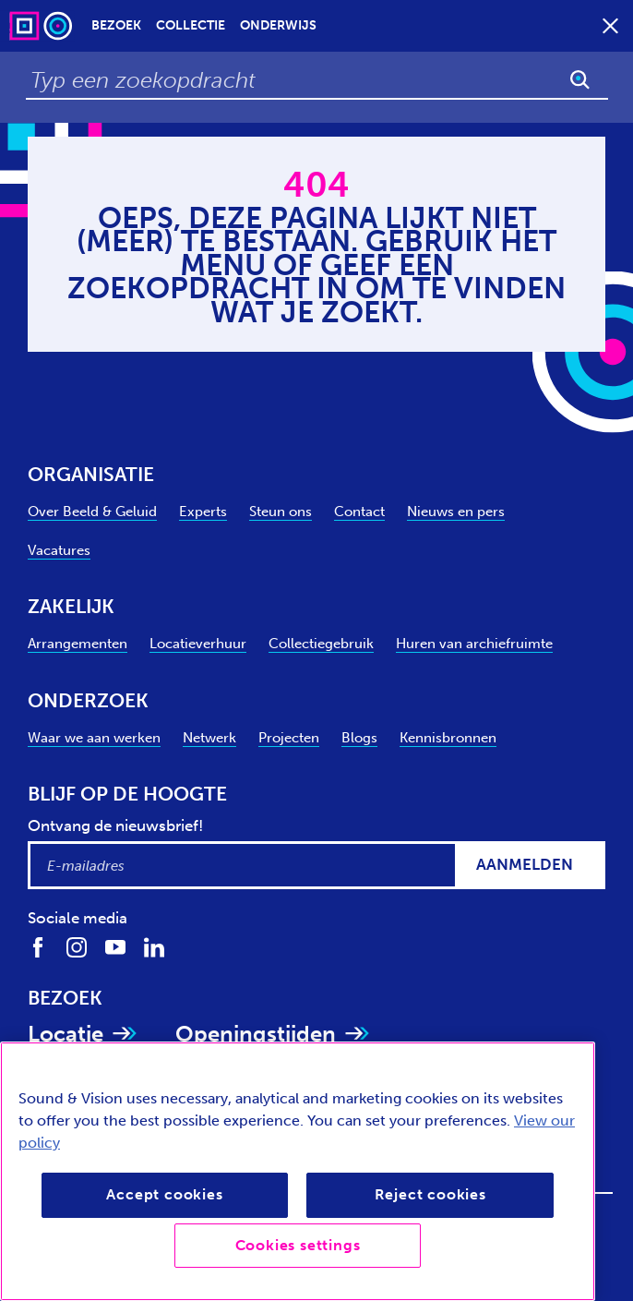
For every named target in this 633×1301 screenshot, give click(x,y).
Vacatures (59, 550)
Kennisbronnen (448, 737)
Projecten (288, 737)
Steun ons (280, 511)
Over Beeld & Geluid (92, 511)
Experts (203, 511)
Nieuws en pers (456, 511)
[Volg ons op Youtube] (115, 946)
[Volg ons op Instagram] (76, 946)
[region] (297, 1171)
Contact (359, 511)
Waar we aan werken (94, 737)
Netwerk (209, 737)
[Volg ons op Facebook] (38, 946)
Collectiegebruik (321, 643)
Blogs (359, 737)
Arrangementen (77, 643)
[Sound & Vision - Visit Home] (42, 25)
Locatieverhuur (197, 643)
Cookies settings (298, 1245)
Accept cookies (164, 1194)
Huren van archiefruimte (474, 643)
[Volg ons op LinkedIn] (154, 946)
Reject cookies (430, 1194)
